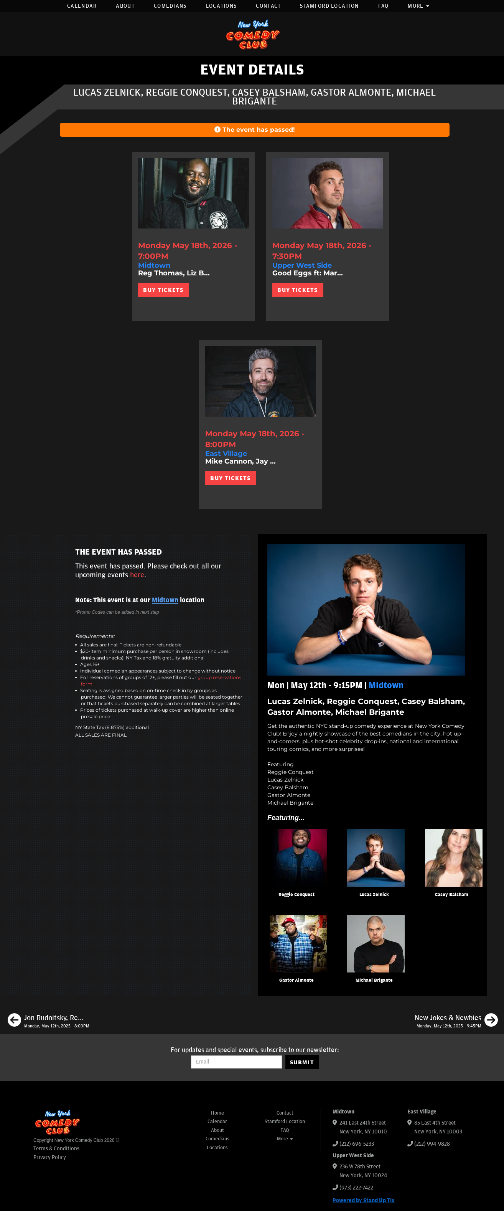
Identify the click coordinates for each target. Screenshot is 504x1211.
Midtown (165, 600)
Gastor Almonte (296, 980)
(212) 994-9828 (432, 1144)
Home (217, 1113)
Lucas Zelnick (374, 895)
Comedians (170, 6)
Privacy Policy (49, 1157)
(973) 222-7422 (356, 1187)
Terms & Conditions (56, 1148)
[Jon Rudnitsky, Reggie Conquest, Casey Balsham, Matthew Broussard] (48, 1021)
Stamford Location (329, 6)
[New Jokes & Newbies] (456, 1021)
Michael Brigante (374, 980)
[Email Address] (236, 1062)
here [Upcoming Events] (137, 575)
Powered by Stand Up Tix (364, 1200)
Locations (221, 6)
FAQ (383, 6)
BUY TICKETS (163, 290)
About (125, 6)
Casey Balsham (451, 895)
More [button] (418, 6)
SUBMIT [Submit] (302, 1062)
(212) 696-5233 (356, 1144)
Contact (268, 6)
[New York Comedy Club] (252, 34)
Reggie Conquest (296, 895)
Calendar (82, 6)
